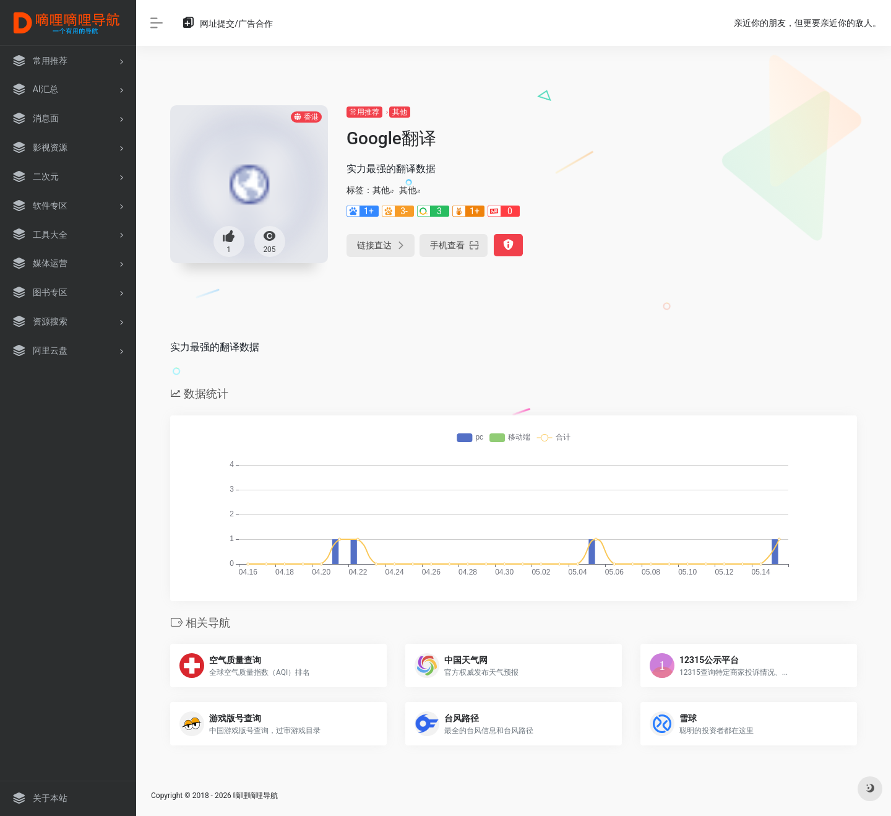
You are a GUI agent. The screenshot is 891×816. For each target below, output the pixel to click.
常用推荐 (364, 112)
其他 (399, 112)
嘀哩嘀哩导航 (255, 795)
